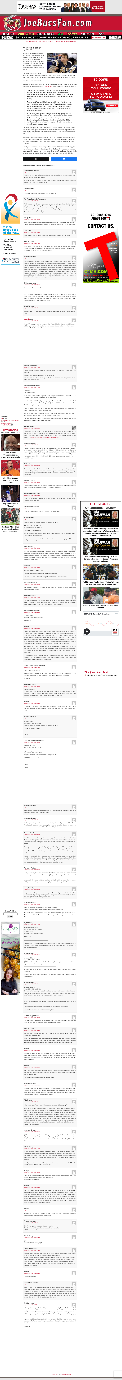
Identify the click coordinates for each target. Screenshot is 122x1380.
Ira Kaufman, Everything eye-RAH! (10, 420)
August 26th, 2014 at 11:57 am (32, 1210)
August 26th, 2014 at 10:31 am (32, 367)
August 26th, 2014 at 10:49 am (32, 807)
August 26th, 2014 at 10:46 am (32, 686)
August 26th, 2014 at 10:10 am (32, 219)
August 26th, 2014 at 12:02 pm (32, 1237)
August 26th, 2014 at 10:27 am (32, 320)
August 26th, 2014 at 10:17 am (32, 243)
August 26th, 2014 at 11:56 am (32, 1187)
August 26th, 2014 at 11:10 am (32, 1050)
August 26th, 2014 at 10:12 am (32, 232)
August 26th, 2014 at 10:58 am (32, 889)
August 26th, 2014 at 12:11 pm (32, 1250)
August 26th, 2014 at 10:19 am (32, 258)
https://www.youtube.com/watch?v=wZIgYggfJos (45, 437)
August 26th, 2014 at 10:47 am (32, 718)
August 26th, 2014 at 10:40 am (32, 548)
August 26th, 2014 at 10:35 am (32, 465)
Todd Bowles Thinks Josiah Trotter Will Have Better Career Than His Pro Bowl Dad (101, 574)
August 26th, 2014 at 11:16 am (32, 1101)
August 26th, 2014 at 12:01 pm (32, 1222)
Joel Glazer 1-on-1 (6, 423)
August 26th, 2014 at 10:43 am (32, 628)
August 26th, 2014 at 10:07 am (32, 172)
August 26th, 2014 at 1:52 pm (31, 1304)
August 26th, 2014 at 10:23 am (32, 307)
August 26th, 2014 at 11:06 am (32, 983)
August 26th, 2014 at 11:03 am (32, 954)
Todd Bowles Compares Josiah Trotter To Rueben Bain (10, 446)
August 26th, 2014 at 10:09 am (32, 200)
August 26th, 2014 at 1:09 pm (31, 1284)
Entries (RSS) (54, 1374)
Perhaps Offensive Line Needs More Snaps (62, 41)
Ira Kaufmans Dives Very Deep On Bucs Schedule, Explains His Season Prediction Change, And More (101, 550)
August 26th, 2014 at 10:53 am (32, 819)
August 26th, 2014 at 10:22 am (32, 284)
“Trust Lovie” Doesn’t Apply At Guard (35, 41)
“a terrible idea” (48, 86)
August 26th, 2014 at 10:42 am (32, 597)
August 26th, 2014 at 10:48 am (32, 742)
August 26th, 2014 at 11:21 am (32, 1148)
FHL (2, 418)
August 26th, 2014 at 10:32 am (32, 444)
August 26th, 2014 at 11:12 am (32, 1067)
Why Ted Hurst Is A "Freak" (10, 496)
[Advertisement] (10, 78)
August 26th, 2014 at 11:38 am (32, 1172)
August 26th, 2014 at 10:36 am (32, 482)
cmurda (27, 319)
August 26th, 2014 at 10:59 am (32, 904)
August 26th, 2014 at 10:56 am (32, 869)
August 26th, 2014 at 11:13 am (32, 1085)
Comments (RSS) (66, 1374)
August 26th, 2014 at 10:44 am (32, 667)
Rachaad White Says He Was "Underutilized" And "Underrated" (10, 520)
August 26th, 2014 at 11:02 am (32, 924)
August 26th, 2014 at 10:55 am (32, 834)
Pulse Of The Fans (6, 425)
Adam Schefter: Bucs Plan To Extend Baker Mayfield (101, 598)
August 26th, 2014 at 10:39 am (32, 495)
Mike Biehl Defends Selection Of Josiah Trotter (10, 472)
